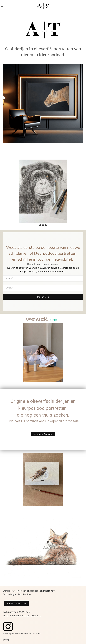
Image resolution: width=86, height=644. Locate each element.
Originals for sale (43, 434)
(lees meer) (54, 320)
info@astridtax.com (16, 603)
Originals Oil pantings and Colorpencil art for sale (43, 421)
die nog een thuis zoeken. (43, 415)
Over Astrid (37, 319)
